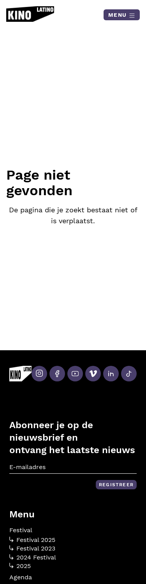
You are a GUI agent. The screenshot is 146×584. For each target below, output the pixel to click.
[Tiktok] (129, 373)
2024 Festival (32, 557)
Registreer (116, 484)
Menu (121, 15)
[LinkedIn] (111, 373)
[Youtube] (75, 373)
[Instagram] (39, 373)
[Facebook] (57, 373)
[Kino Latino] (30, 14)
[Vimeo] (93, 373)
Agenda (20, 577)
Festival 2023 (32, 548)
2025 (20, 566)
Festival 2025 (32, 539)
